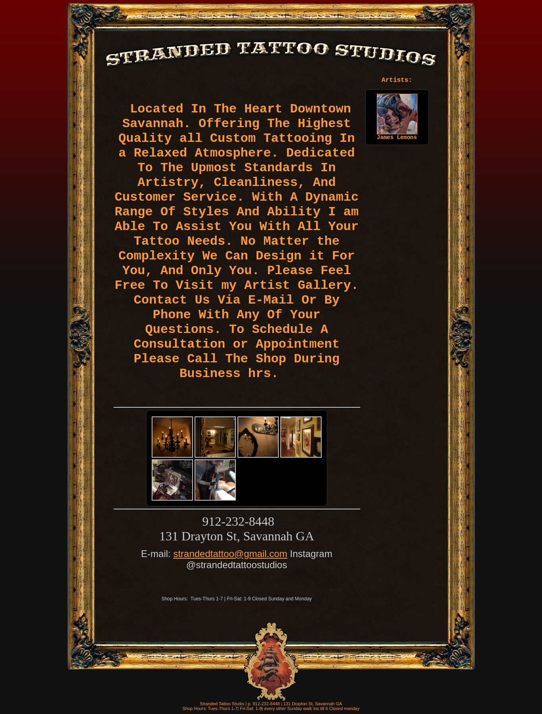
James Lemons (397, 135)
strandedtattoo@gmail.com (230, 553)
